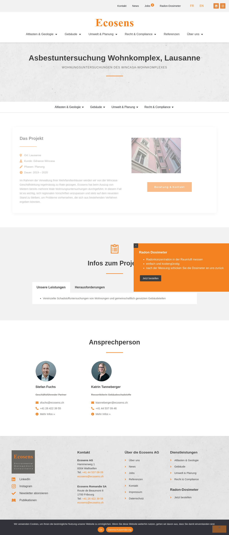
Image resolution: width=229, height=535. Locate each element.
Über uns (195, 34)
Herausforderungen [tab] (90, 290)
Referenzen (171, 34)
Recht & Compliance (140, 34)
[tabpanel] (114, 302)
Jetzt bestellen (151, 278)
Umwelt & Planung (103, 34)
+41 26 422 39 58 (92, 501)
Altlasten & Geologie (41, 34)
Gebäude (73, 34)
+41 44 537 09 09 (92, 475)
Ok (101, 529)
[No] (219, 529)
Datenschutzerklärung (119, 529)
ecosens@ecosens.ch (90, 479)
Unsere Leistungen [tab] (51, 290)
